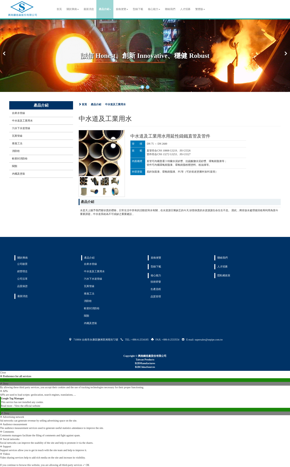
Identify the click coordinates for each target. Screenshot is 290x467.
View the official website (27, 405)
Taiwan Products (145, 359)
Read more (7, 405)
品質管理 (156, 296)
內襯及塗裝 (18, 173)
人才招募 (185, 9)
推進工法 (17, 143)
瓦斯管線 (17, 135)
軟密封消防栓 (20, 158)
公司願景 (22, 264)
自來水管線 (18, 113)
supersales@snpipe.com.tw (209, 339)
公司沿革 (22, 278)
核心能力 (154, 9)
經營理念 (22, 271)
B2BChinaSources (145, 367)
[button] (142, 87)
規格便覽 (122, 9)
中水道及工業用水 (22, 120)
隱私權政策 (223, 275)
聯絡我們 (170, 9)
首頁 (59, 9)
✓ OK (86, 465)
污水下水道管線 (21, 128)
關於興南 (73, 9)
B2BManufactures (145, 363)
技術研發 (156, 281)
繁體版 (200, 9)
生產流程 (156, 289)
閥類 (14, 166)
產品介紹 (105, 9)
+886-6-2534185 (140, 339)
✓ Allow (4, 380)
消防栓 (16, 151)
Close (3, 372)
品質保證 (22, 286)
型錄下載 (138, 9)
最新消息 (89, 9)
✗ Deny (4, 383)
